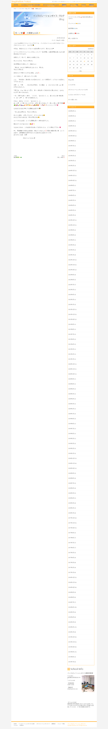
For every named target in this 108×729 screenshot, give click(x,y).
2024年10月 (71, 180)
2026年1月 (71, 126)
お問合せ (92, 5)
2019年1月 (71, 453)
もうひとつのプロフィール (75, 94)
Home (15, 8)
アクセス (83, 5)
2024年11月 (71, 175)
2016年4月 (71, 617)
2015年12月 (71, 637)
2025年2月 (71, 165)
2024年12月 (71, 170)
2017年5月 (71, 552)
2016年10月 (71, 587)
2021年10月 (71, 319)
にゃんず (70, 84)
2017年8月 (71, 537)
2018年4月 (71, 498)
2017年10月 (71, 528)
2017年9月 (71, 532)
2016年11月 (71, 582)
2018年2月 (71, 508)
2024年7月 (71, 190)
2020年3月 (71, 403)
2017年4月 (71, 557)
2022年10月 (71, 269)
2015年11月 (71, 642)
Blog (26, 8)
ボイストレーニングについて (51, 5)
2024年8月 (71, 185)
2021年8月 (71, 329)
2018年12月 (71, 458)
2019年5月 (71, 438)
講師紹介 (64, 5)
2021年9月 (71, 324)
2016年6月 (71, 607)
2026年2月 (71, 121)
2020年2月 (71, 408)
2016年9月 (71, 592)
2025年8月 (71, 140)
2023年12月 (71, 220)
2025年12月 (71, 130)
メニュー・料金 (74, 5)
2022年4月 (71, 294)
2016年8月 (71, 597)
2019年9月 (71, 418)
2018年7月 (71, 483)
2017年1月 (71, 572)
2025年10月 (71, 135)
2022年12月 (71, 259)
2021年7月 (71, 334)
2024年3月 (71, 210)
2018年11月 (71, 463)
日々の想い (62, 40)
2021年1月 (71, 359)
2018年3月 (71, 503)
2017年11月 (71, 523)
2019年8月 (71, 423)
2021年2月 (71, 354)
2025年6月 (71, 150)
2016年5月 (71, 612)
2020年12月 (71, 364)
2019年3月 (71, 443)
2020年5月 (71, 393)
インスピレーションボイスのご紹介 (31, 5)
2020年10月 (71, 374)
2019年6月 (71, 433)
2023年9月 (71, 230)
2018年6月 (71, 488)
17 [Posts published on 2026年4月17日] (84, 61)
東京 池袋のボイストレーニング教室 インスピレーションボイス (22, 1)
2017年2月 (71, 567)
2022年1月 (71, 304)
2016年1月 (71, 632)
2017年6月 (71, 547)
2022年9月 (71, 274)
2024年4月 (71, 205)
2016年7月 (71, 602)
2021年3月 (71, 349)
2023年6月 (71, 240)
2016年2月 (71, 627)
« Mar (80, 71)
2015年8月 (71, 656)
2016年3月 (71, 622)
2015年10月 (71, 647)
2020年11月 (71, 369)
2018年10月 (71, 468)
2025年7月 (71, 145)
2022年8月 (71, 279)
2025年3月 (71, 160)
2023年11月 (71, 225)
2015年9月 (71, 652)
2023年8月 (71, 235)
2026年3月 (71, 116)
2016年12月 (71, 577)
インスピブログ (20, 8)
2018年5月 (71, 493)
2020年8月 (71, 384)
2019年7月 (71, 428)
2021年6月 (71, 339)
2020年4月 (71, 398)
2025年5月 (71, 155)
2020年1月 (71, 413)
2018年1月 (71, 513)
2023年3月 (71, 250)
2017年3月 (71, 562)
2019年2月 (71, 448)
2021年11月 (71, 314)
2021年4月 (71, 344)
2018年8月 (71, 478)
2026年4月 (71, 111)
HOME (15, 5)
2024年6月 (71, 195)
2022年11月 (71, 264)
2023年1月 (71, 255)
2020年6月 (71, 389)
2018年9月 (71, 473)
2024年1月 (71, 215)
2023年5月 (71, 245)
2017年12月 (71, 518)
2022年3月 (71, 299)
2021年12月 (71, 309)
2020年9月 (71, 379)
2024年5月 (71, 200)
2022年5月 (71, 289)
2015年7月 (71, 661)
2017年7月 (71, 542)
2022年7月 (71, 284)
